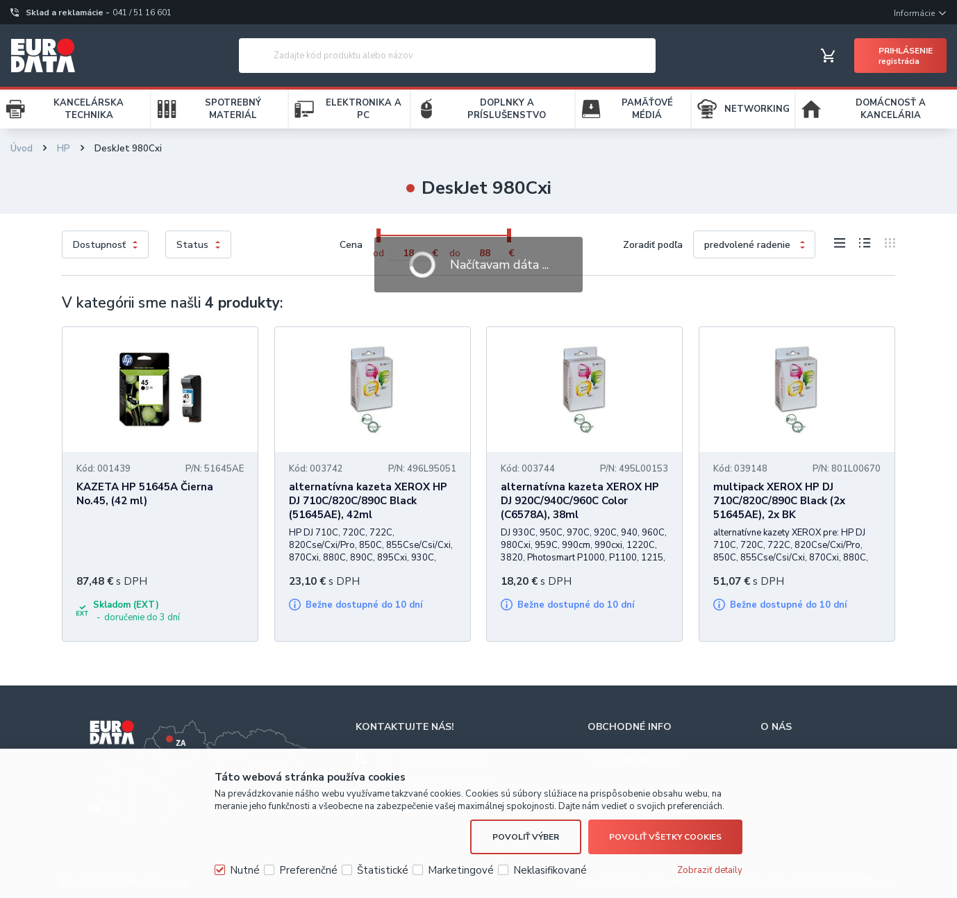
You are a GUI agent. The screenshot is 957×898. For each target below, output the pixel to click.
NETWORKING (757, 109)
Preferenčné (308, 870)
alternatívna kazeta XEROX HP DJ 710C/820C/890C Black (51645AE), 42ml (368, 501)
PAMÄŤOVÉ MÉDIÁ (647, 109)
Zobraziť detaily (709, 870)
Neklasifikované (550, 870)
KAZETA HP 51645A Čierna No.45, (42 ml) (144, 494)
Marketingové (461, 870)
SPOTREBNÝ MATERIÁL (233, 109)
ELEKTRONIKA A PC (363, 109)
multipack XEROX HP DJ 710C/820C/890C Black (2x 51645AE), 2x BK (779, 501)
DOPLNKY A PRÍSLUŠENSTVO (506, 109)
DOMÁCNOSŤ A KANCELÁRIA (891, 109)
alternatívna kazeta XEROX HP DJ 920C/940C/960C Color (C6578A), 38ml (580, 501)
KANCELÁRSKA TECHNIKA (88, 109)
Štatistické (382, 870)
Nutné (245, 870)
